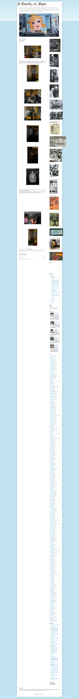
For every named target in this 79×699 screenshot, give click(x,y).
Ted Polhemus (52, 561)
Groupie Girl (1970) (53, 430)
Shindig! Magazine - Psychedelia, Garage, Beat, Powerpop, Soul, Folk (55, 659)
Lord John (51, 466)
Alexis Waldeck (52, 366)
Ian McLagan (52, 439)
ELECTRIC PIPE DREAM (54, 630)
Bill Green (51, 380)
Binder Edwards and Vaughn (54, 381)
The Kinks (51, 580)
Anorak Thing (53, 626)
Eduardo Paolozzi (52, 413)
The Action (51, 566)
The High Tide (52, 579)
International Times (53, 440)
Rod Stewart (52, 532)
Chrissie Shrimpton (53, 396)
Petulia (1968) (52, 513)
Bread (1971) (52, 387)
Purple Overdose (52, 521)
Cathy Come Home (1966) (54, 394)
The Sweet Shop (52, 596)
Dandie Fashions (52, 399)
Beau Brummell (52, 378)
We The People (52, 618)
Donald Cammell (52, 410)
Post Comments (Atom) (26, 259)
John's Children (52, 453)
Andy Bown (51, 370)
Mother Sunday (29, 250)
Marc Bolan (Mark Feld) (53, 468)
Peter (51, 306)
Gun (50, 432)
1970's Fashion (52, 360)
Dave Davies (52, 403)
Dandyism (51, 401)
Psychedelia (21, 251)
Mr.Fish (51, 488)
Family (51, 417)
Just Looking (52, 455)
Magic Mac (52, 639)
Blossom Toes (52, 383)
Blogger (43, 694)
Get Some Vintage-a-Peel (54, 633)
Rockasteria (52, 653)
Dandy (51, 400)
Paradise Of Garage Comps (55, 644)
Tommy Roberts (52, 607)
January (52, 301)
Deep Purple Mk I (52, 409)
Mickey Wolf (52, 482)
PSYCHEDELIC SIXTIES (54, 649)
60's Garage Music (52, 363)
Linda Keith (51, 465)
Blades (51, 382)
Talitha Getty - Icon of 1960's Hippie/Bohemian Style (55, 280)
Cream (51, 398)
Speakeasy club (52, 549)
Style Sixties (52, 662)
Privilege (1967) (52, 516)
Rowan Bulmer (52, 534)
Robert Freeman (52, 530)
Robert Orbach (52, 531)
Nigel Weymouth (52, 496)
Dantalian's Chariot (53, 402)
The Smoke (51, 594)
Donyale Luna (52, 411)
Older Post (44, 257)
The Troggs (51, 599)
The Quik (51, 588)
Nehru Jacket (52, 490)
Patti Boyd (51, 505)
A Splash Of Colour (53, 364)
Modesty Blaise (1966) (53, 484)
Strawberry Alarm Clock (53, 552)
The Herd (51, 578)
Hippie (26, 250)
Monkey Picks (53, 642)
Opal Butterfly (52, 500)
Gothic (51, 426)
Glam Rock (51, 425)
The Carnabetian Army (54, 669)
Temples (51, 562)
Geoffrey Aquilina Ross (53, 420)
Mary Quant (52, 472)
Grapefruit (51, 428)
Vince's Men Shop (52, 616)
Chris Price (51, 395)
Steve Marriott (52, 551)
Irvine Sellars (52, 441)
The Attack (51, 569)
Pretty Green (41, 250)
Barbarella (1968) (52, 377)
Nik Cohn (51, 497)
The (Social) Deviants (53, 565)
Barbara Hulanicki (52, 376)
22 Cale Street (52, 361)
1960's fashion (23, 250)
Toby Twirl (51, 606)
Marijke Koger (52, 470)
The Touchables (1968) (53, 598)
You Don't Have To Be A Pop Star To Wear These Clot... (55, 295)
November (52, 298)
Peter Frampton (52, 512)
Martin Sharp (52, 471)
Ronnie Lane (52, 533)
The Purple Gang (52, 587)
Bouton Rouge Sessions (53, 386)
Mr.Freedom (52, 489)
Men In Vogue (52, 474)
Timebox (51, 603)
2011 (51, 302)
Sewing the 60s (53, 656)
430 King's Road (52, 362)
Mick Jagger (52, 481)
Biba (50, 379)
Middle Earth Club (52, 483)
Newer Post (21, 257)
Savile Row (51, 538)
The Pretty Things (52, 586)
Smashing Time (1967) (53, 548)
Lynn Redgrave (52, 467)
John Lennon (52, 450)
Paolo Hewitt (52, 502)
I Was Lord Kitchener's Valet (54, 438)
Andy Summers (52, 371)
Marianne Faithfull (52, 469)
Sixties (51, 546)
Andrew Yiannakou (52, 369)
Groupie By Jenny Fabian (53, 429)
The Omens (52, 585)
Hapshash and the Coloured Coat (55, 433)
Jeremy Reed (52, 447)
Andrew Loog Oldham (53, 368)
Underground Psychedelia (54, 672)
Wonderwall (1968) (53, 621)
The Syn (51, 597)
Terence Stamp (52, 563)
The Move (51, 583)
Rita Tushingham (52, 529)
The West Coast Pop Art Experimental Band (53, 601)
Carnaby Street (52, 393)
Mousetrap (32, 250)
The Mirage (51, 581)
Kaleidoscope (52, 457)
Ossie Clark (51, 501)
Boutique (51, 385)
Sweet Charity (52, 554)
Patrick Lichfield (52, 504)
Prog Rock (51, 517)
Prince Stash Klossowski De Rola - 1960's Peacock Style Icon (57, 314)
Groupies (51, 431)
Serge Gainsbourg (52, 539)
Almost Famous (52, 367)
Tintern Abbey (52, 604)
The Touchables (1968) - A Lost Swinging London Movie (55, 282)
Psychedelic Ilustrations (53, 519)
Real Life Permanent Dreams (54, 523)
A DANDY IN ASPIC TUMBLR (55, 625)
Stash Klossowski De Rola (54, 550)
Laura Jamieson (52, 464)
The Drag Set (52, 572)
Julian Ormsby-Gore (53, 454)
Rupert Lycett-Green (53, 535)
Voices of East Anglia (54, 675)
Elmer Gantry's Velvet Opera (54, 415)
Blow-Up (51, 384)
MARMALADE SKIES (54, 641)
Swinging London (52, 555)
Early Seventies (52, 412)
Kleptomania (52, 463)
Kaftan (51, 456)
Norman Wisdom (52, 499)
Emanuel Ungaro (52, 416)
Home (33, 257)
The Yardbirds (52, 602)
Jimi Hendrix (52, 448)
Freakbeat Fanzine (52, 418)
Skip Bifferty (52, 547)
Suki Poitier (51, 553)
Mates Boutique (52, 473)
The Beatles (52, 570)
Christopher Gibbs (52, 397)
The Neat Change (52, 584)
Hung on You (52, 437)
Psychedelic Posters (53, 520)
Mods (51, 485)
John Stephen (52, 452)
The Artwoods (52, 568)
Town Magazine (52, 608)
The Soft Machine (52, 595)
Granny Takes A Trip (53, 427)
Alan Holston (52, 365)
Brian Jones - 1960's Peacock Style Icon (57, 338)
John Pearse (52, 451)
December (52, 277)
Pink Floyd (51, 514)
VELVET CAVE (53, 674)
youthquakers (53, 677)
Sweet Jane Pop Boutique (54, 666)
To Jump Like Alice (52, 605)
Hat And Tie (51, 435)
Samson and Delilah (53, 537)
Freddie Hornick (52, 419)
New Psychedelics (36, 250)
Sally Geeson (52, 536)
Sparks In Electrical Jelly (54, 661)
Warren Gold (52, 617)
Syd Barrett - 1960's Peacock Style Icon (57, 330)
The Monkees (52, 582)
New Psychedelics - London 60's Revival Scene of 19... (55, 284)
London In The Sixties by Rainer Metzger (54, 290)
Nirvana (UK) (52, 498)
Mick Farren (52, 480)
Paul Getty (51, 506)
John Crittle (51, 449)
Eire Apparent (52, 414)
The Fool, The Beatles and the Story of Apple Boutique (57, 345)
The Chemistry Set (52, 571)
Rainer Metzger (52, 522)
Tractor (51, 609)
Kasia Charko (53, 636)
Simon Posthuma (52, 545)
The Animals (52, 567)
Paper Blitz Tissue (52, 503)
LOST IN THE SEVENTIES (54, 638)
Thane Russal (52, 564)
